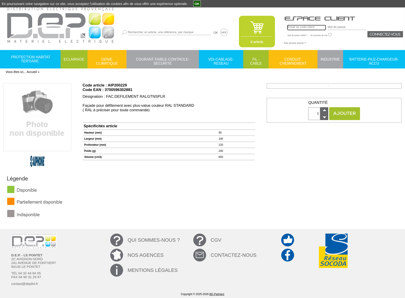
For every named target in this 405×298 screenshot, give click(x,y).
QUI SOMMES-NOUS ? (154, 240)
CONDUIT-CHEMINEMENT (293, 59)
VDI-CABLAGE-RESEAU (221, 59)
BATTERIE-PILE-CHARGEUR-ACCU (374, 59)
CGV (216, 240)
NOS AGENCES (146, 255)
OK (216, 32)
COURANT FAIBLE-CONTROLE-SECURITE (162, 59)
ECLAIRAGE (74, 59)
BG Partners (216, 294)
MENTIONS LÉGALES (153, 270)
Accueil (32, 72)
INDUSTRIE (330, 59)
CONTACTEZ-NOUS (233, 255)
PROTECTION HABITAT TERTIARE (30, 59)
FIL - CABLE (256, 59)
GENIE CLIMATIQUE (107, 59)
